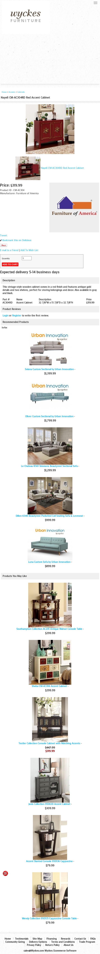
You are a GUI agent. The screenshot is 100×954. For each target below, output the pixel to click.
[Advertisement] (50, 59)
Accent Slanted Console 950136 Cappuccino (49, 861)
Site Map (37, 938)
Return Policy (52, 945)
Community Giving (15, 942)
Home (4, 92)
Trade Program (87, 942)
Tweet (3, 235)
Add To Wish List (29, 250)
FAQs (93, 938)
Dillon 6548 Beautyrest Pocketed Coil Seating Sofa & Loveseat (49, 516)
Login (5, 315)
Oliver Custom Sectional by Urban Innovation (49, 416)
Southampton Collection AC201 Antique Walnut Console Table (49, 629)
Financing (51, 938)
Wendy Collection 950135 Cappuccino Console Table (49, 918)
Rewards (65, 938)
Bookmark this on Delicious (16, 240)
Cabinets (21, 92)
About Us (68, 945)
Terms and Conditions (63, 942)
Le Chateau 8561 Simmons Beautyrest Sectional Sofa (49, 466)
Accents (12, 92)
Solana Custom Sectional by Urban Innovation (49, 369)
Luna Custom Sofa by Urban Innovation (49, 562)
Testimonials (21, 938)
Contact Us (80, 938)
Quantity (6, 258)
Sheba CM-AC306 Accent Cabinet (49, 686)
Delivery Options (38, 942)
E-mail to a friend (9, 250)
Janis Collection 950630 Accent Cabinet (49, 804)
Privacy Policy (34, 945)
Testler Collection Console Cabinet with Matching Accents (49, 743)
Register (16, 315)
